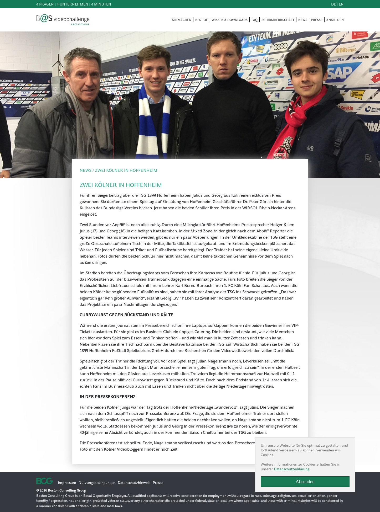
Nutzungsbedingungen (97, 482)
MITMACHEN (181, 20)
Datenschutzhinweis (134, 482)
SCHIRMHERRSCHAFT (277, 20)
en (341, 4)
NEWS (302, 20)
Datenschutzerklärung (291, 468)
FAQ (254, 20)
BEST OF (201, 20)
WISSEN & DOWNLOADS (230, 20)
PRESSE (316, 20)
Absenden (305, 481)
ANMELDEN (335, 20)
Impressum (67, 482)
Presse (158, 482)
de (333, 4)
